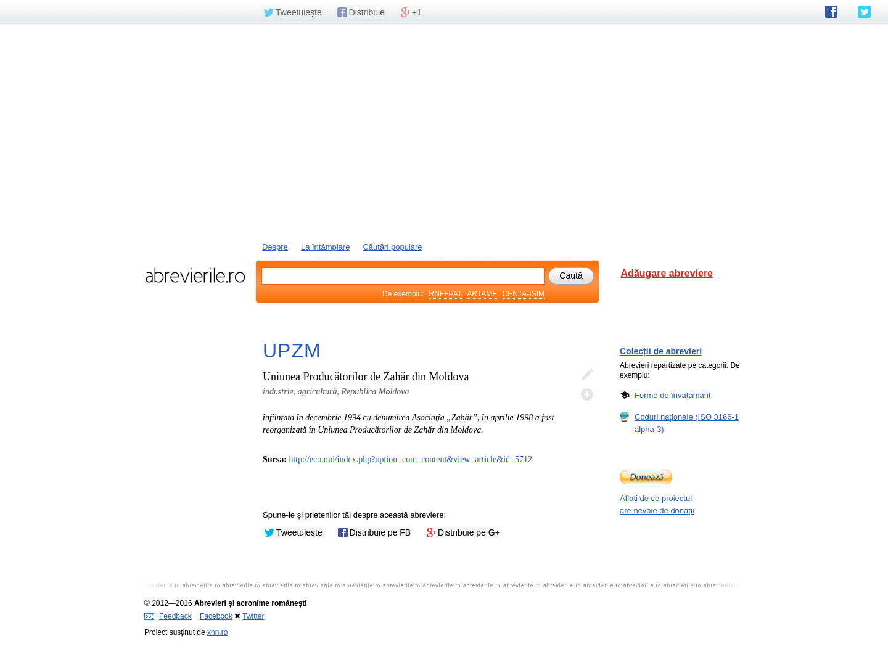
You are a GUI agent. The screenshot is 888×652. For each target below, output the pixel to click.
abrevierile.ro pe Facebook (831, 12)
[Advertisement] (444, 131)
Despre (275, 246)
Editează (587, 375)
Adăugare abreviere (667, 273)
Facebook (216, 616)
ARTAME (482, 294)
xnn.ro (217, 632)
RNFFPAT (445, 294)
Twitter (253, 616)
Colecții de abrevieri (661, 351)
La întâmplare (325, 246)
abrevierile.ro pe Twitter (864, 12)
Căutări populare (392, 246)
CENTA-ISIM (524, 294)
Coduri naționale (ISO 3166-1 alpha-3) (687, 423)
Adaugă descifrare (587, 394)
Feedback (168, 616)
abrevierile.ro (195, 275)
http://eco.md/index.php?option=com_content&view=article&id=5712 (410, 459)
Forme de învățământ (673, 395)
